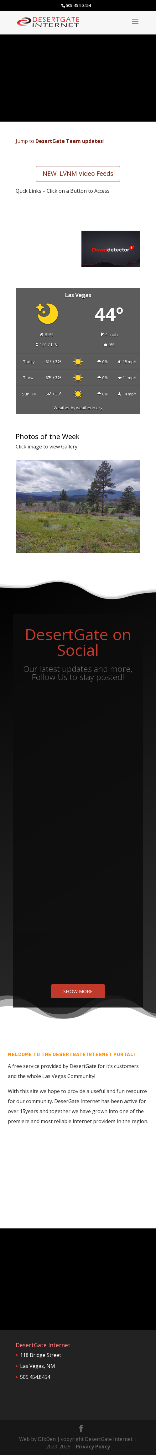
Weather (62, 408)
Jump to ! (60, 141)
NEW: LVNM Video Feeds (78, 173)
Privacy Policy (93, 1446)
